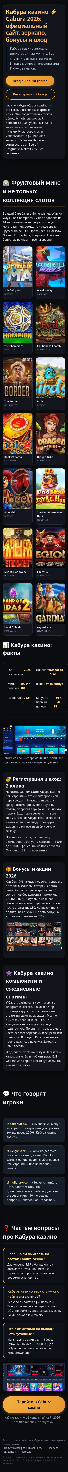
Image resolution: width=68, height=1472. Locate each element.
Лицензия (10, 1451)
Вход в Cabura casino (30, 81)
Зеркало (26, 1451)
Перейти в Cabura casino (34, 1404)
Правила (53, 1448)
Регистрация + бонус (30, 94)
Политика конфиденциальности (23, 1448)
